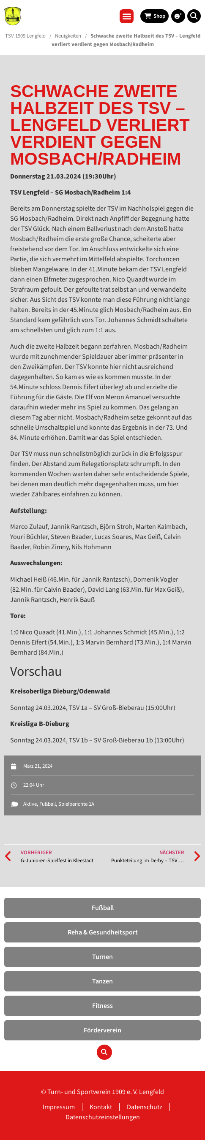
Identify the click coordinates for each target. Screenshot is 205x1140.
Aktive (30, 804)
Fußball (47, 804)
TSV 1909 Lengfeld (25, 36)
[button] (127, 16)
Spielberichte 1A (76, 804)
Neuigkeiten (68, 36)
